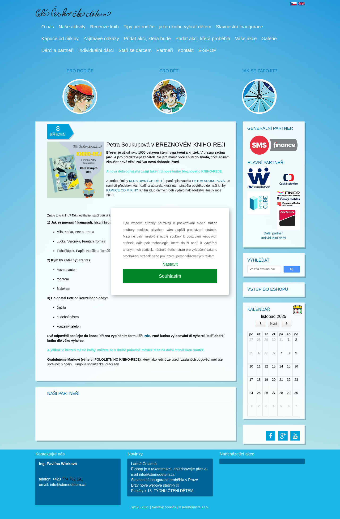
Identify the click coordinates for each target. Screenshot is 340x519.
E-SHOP (207, 50)
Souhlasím (170, 276)
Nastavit (170, 264)
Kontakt (186, 50)
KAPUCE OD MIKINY (122, 190)
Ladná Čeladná (144, 464)
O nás (47, 26)
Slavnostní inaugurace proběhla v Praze (164, 480)
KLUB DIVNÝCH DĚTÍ (145, 181)
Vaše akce (246, 38)
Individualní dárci (273, 238)
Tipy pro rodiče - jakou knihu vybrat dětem (167, 26)
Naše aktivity (72, 26)
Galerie (268, 38)
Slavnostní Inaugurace (239, 26)
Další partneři (273, 233)
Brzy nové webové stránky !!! (155, 485)
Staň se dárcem (135, 50)
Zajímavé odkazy (101, 38)
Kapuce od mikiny (60, 38)
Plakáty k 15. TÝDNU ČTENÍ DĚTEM (162, 491)
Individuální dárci (96, 50)
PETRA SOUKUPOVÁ (208, 181)
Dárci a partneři (57, 50)
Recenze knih (104, 26)
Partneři (164, 50)
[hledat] (263, 269)
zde (147, 336)
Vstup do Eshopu (267, 289)
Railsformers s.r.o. (195, 507)
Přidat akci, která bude (147, 38)
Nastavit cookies (164, 507)
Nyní (273, 323)
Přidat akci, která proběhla (202, 38)
